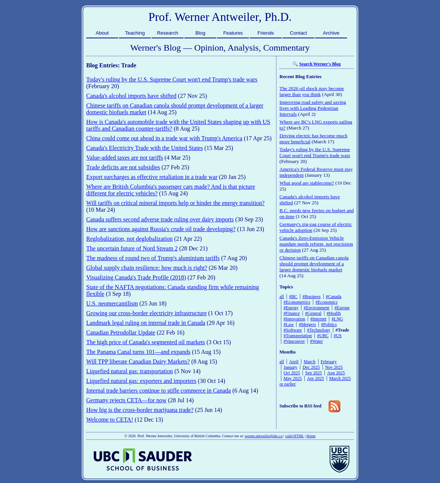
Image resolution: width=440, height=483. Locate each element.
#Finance (292, 313)
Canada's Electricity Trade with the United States (144, 148)
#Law (289, 324)
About (102, 33)
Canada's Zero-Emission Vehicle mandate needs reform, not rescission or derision (316, 244)
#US (338, 335)
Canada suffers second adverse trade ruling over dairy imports (160, 219)
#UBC (323, 335)
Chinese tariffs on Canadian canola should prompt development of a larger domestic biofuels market (314, 263)
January (290, 367)
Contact (298, 33)
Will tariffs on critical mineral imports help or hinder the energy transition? (175, 203)
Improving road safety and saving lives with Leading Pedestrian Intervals (312, 108)
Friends (266, 33)
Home (311, 436)
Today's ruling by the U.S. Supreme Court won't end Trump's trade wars (171, 79)
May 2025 (293, 378)
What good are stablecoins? (306, 183)
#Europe (342, 307)
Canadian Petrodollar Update (120, 332)
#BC (293, 296)
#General (313, 313)
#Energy (291, 307)
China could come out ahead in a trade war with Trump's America (164, 138)
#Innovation (294, 319)
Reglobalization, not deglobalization (129, 239)
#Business (311, 296)
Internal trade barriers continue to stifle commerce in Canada (158, 390)
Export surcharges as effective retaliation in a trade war (151, 177)
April (293, 361)
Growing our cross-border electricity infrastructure (146, 313)
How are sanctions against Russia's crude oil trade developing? (161, 229)
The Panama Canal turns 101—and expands (138, 352)
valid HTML (294, 436)
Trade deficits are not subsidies (123, 167)
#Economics (326, 302)
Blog (200, 33)
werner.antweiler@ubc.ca (263, 436)
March (309, 361)
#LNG (337, 319)
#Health (334, 313)
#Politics (329, 324)
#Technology (318, 330)
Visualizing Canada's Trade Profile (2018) (136, 277)
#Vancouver (294, 341)
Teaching (135, 33)
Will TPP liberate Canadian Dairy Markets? (138, 361)
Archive (331, 33)
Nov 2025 (334, 367)
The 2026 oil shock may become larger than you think (311, 91)
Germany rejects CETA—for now (126, 400)
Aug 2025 (336, 372)
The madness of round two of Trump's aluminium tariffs (153, 258)
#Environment (316, 307)
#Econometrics (297, 302)
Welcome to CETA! (109, 419)
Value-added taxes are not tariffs (124, 157)
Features (233, 33)
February (329, 361)
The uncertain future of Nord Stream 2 (132, 248)
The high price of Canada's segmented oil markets (145, 342)
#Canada (334, 296)
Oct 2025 (292, 372)
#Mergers (307, 324)
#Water (316, 341)
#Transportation (298, 335)
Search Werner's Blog (320, 64)
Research (167, 33)
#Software (293, 330)
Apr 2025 (315, 378)
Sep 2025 (313, 372)
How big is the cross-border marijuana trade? (140, 410)
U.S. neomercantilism (112, 303)
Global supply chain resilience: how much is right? (146, 268)
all (281, 296)
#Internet (318, 319)
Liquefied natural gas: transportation (129, 371)
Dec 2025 (311, 367)
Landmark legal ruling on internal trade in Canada (145, 323)
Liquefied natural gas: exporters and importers (141, 381)
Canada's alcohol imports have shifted (131, 96)
